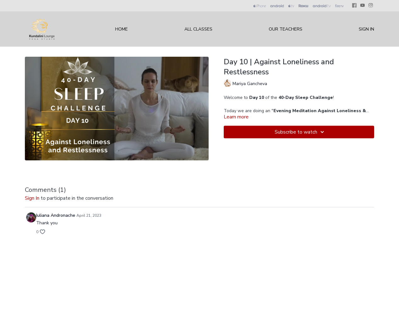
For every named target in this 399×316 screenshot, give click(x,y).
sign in (32, 198)
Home (121, 29)
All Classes (198, 29)
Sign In (366, 29)
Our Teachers (285, 29)
